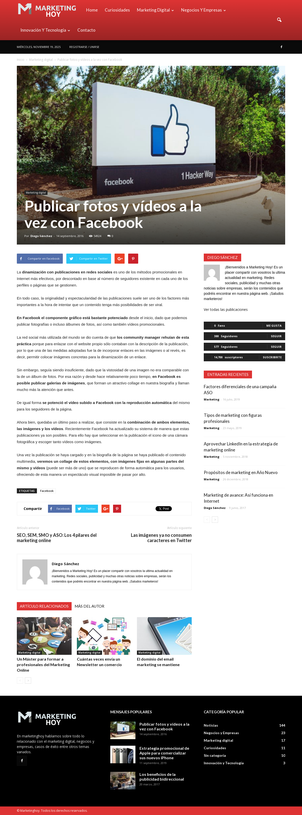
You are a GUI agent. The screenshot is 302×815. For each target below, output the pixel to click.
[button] (279, 20)
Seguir (276, 336)
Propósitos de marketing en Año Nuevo (241, 472)
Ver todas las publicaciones (226, 309)
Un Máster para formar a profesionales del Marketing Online (43, 664)
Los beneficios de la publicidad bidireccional (161, 776)
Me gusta (274, 325)
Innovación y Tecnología (45, 30)
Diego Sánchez (41, 236)
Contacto (86, 30)
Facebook (47, 491)
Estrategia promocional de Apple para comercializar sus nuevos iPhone (164, 753)
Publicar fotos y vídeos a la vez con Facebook (164, 726)
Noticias (211, 725)
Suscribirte (272, 357)
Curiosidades (117, 10)
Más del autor (89, 606)
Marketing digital (155, 10)
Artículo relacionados (44, 606)
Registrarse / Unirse (84, 47)
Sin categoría (215, 755)
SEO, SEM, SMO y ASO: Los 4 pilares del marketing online (57, 538)
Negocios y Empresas (203, 10)
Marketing (211, 399)
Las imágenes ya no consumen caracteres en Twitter (161, 538)
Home (92, 10)
